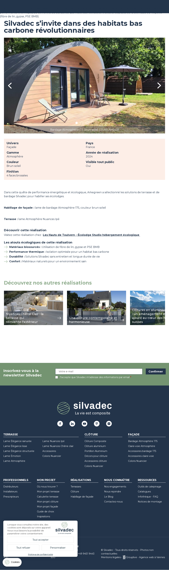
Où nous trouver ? (47, 486)
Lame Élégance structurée (18, 451)
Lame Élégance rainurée (17, 441)
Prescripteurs (11, 496)
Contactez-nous (113, 501)
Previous (10, 85)
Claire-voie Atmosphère (141, 446)
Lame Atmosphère (14, 461)
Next (159, 85)
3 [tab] (87, 123)
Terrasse (10, 434)
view (7, 292)
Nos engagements (115, 486)
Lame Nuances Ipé (53, 441)
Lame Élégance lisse (15, 446)
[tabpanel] (84, 85)
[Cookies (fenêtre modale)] (12, 563)
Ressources (147, 480)
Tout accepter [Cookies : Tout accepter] (41, 539)
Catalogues (144, 491)
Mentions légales (111, 557)
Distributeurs (10, 486)
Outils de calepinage (149, 486)
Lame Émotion (12, 456)
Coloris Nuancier (51, 456)
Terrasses (76, 486)
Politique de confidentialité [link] (40, 554)
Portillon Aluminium (95, 451)
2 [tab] (82, 123)
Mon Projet (46, 480)
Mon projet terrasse (48, 491)
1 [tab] (76, 123)
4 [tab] (92, 123)
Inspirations (43, 516)
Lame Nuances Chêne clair (57, 446)
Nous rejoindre (112, 491)
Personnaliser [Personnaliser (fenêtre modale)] (58, 547)
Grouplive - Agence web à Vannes (145, 557)
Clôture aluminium (95, 446)
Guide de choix (45, 511)
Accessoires (49, 451)
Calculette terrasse (47, 496)
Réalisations (81, 480)
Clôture (91, 434)
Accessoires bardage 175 (142, 451)
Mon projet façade (47, 506)
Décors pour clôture (95, 456)
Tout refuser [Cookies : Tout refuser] (23, 547)
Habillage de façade (82, 496)
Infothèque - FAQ (148, 496)
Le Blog (108, 496)
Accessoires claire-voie (141, 456)
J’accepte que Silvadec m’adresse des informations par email (95, 377)
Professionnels (15, 480)
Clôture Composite (95, 441)
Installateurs (10, 491)
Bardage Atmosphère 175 (142, 441)
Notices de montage (150, 501)
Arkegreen (21, 8)
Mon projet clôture (47, 501)
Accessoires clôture (95, 461)
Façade (133, 434)
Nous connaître (117, 480)
